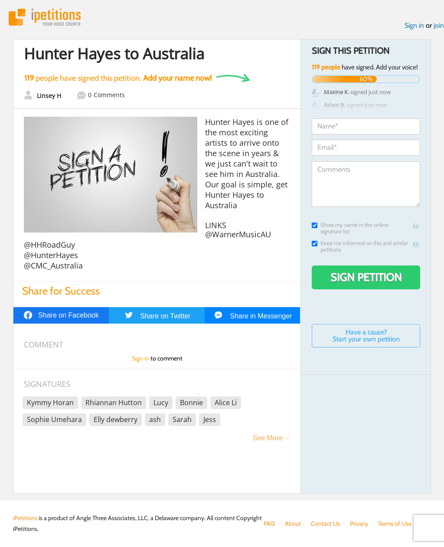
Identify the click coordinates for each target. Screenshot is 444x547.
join (439, 25)
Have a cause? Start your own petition (366, 335)
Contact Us (325, 523)
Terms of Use (394, 523)
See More (268, 438)
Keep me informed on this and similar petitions (360, 246)
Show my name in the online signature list (350, 228)
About (293, 523)
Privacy (359, 523)
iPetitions (45, 17)
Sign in (414, 25)
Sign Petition (366, 277)
